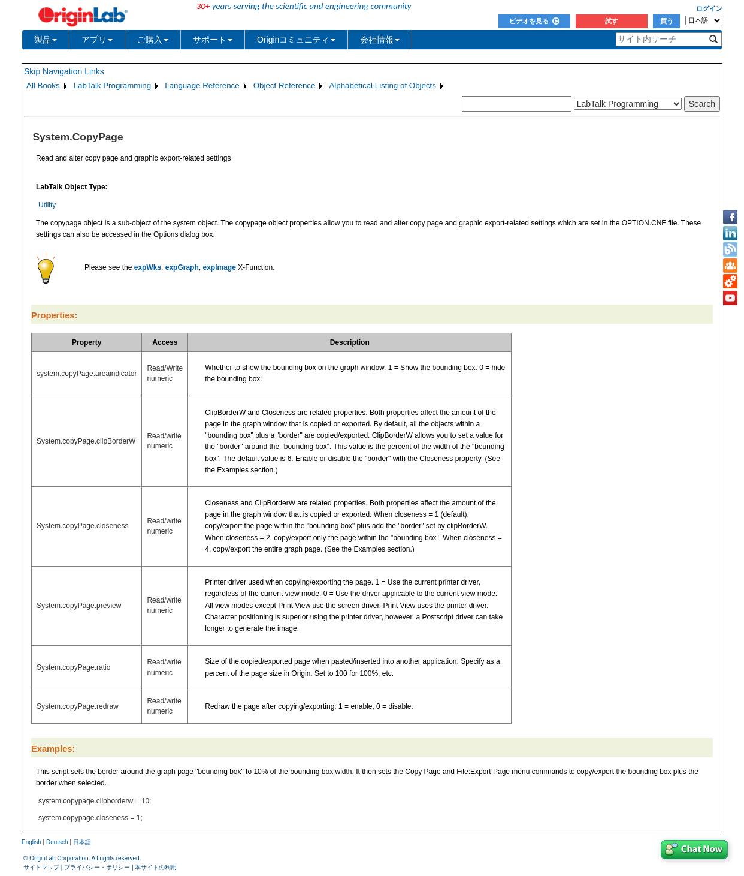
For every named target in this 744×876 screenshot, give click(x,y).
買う (666, 21)
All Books (43, 85)
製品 (45, 39)
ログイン (709, 8)
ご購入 (152, 39)
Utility (47, 205)
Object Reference (284, 85)
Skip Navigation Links (64, 71)
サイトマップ (41, 867)
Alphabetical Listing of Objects (382, 85)
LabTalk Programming (113, 85)
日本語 (82, 842)
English (31, 842)
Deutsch (57, 842)
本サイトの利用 (156, 867)
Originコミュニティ (296, 39)
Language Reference (202, 85)
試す (611, 21)
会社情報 (380, 39)
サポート (212, 39)
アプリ (97, 39)
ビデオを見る (534, 21)
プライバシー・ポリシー (97, 867)
